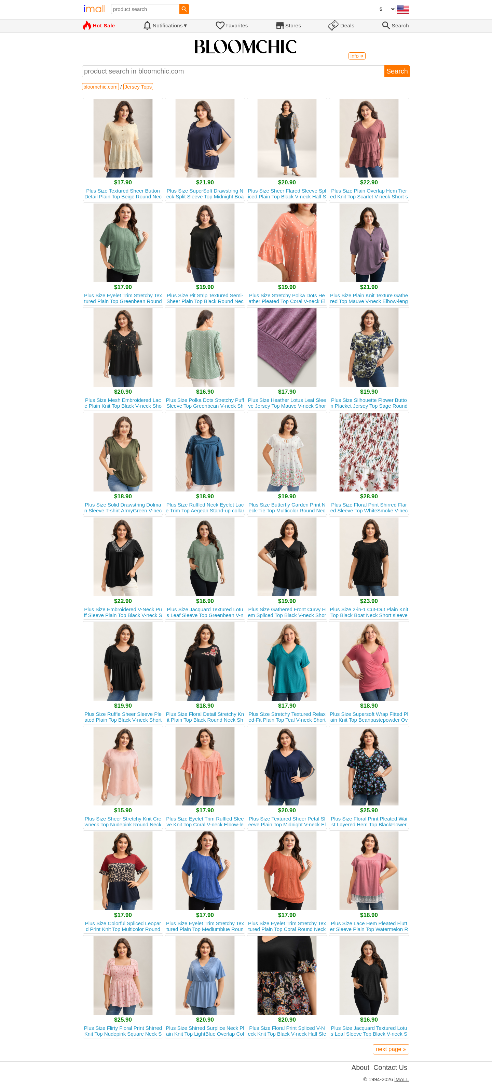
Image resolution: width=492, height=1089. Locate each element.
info (357, 56)
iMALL (401, 1079)
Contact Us (390, 1067)
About (360, 1067)
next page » (391, 1049)
